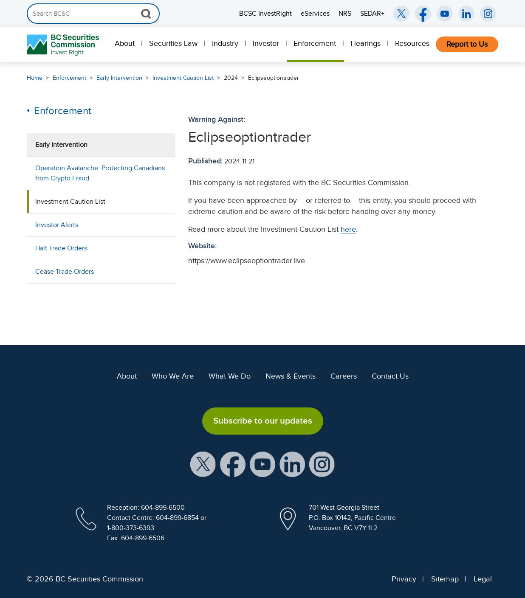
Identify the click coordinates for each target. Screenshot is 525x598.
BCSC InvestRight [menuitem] (265, 13)
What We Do (230, 376)
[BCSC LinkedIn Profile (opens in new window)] (292, 463)
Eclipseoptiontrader (273, 78)
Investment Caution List (183, 78)
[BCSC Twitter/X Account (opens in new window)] (401, 14)
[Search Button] (145, 13)
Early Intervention (119, 78)
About (125, 43)
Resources (412, 43)
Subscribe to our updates (262, 421)
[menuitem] (125, 44)
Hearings (365, 43)
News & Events (290, 376)
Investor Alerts (56, 225)
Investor (266, 43)
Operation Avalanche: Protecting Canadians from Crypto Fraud (100, 173)
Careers (343, 376)
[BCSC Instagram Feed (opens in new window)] (488, 14)
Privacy (404, 579)
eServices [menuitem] (315, 13)
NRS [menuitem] (345, 13)
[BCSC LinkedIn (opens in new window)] (466, 14)
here (348, 229)
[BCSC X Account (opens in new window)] (203, 463)
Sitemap (445, 579)
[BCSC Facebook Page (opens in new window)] (423, 14)
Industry (225, 43)
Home (34, 78)
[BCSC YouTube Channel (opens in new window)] (445, 14)
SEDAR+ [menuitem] (372, 13)
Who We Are (173, 376)
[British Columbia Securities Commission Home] (64, 45)
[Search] (93, 13)
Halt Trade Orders (61, 248)
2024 (231, 78)
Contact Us (390, 376)
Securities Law (173, 43)
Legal (483, 579)
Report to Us (467, 44)
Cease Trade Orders (64, 271)
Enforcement (315, 43)
